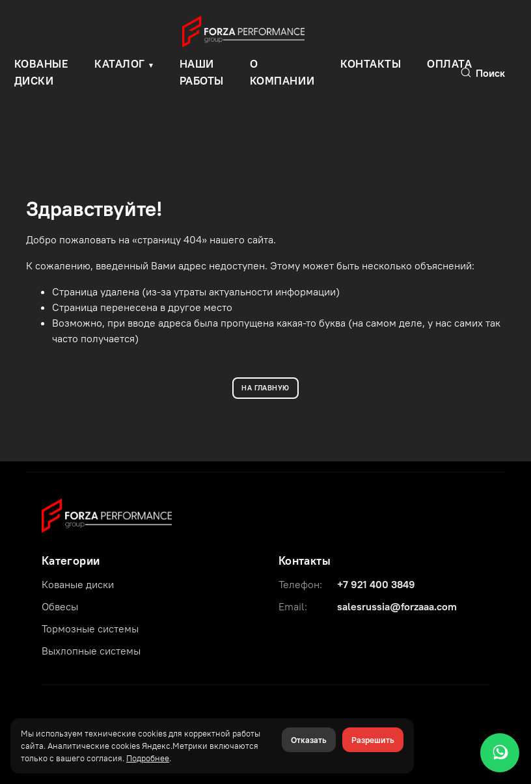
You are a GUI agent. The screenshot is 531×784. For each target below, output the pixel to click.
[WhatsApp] (499, 752)
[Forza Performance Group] (107, 514)
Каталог (119, 64)
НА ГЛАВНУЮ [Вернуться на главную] (265, 387)
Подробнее (147, 758)
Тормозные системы (90, 628)
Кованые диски (78, 584)
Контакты (370, 64)
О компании (282, 72)
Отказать (309, 740)
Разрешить (372, 740)
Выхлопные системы (91, 650)
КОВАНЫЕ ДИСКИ (41, 72)
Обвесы (60, 606)
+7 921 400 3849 (376, 584)
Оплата (449, 64)
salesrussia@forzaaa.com (397, 606)
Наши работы (202, 72)
